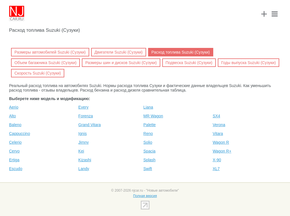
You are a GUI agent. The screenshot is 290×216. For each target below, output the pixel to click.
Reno (148, 133)
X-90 (217, 160)
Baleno (15, 124)
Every (83, 107)
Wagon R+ (222, 151)
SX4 (216, 116)
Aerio (13, 107)
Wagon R (221, 142)
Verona (219, 124)
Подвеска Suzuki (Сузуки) (189, 62)
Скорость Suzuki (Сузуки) (37, 73)
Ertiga (14, 160)
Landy (83, 168)
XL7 (216, 168)
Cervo (14, 151)
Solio (147, 142)
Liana (148, 107)
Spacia (149, 151)
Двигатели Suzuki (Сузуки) (119, 52)
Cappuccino (19, 133)
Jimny (83, 142)
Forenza (85, 116)
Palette (149, 124)
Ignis (82, 133)
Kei (81, 151)
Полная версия (145, 196)
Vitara (218, 133)
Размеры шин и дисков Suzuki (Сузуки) (121, 62)
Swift (147, 168)
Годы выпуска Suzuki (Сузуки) (248, 62)
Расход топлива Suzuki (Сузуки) (181, 52)
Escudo (15, 168)
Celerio (15, 142)
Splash (149, 160)
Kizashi (84, 160)
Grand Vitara (89, 124)
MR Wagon (153, 116)
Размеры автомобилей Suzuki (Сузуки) (50, 52)
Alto (12, 116)
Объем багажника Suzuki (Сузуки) (45, 62)
